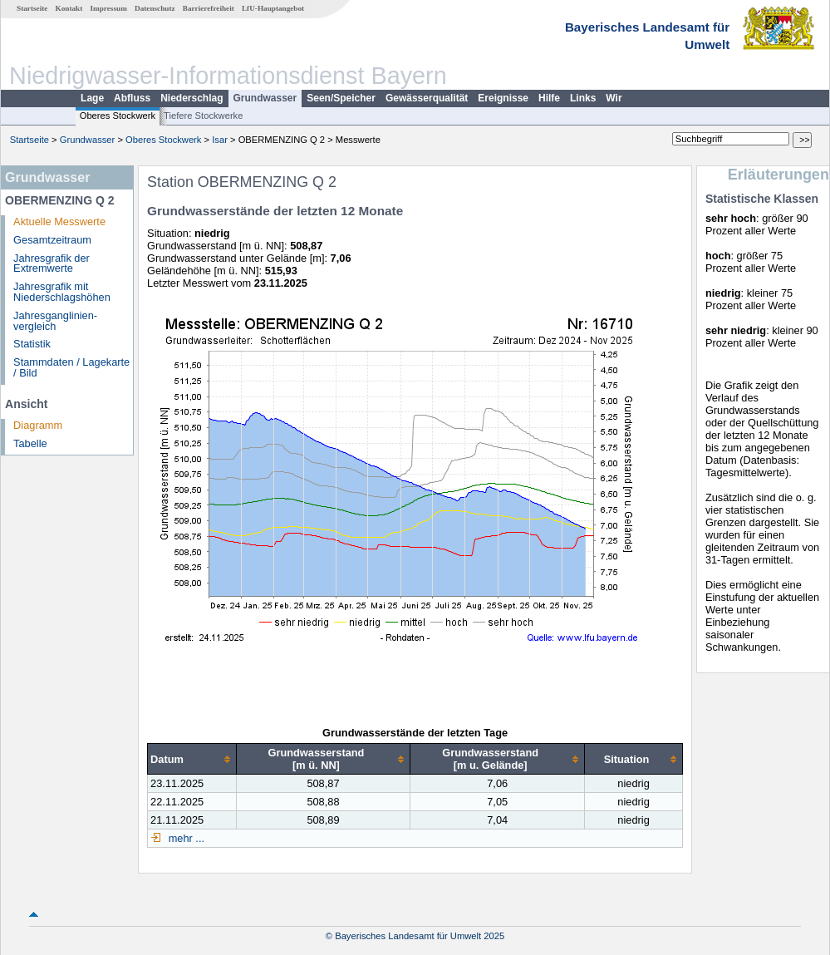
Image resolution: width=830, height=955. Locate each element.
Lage (92, 98)
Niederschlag (191, 98)
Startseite (32, 8)
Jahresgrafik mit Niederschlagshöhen (62, 291)
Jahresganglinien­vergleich (55, 320)
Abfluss (132, 98)
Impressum (109, 8)
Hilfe (549, 98)
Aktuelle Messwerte (59, 221)
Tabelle (30, 443)
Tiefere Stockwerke (203, 116)
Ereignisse (503, 98)
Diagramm (37, 425)
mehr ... (184, 838)
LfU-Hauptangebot (273, 8)
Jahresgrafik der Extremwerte (51, 263)
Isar (220, 140)
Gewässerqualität (427, 98)
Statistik (32, 343)
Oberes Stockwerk (117, 116)
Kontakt (69, 8)
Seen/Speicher (341, 98)
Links (583, 98)
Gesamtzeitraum (52, 240)
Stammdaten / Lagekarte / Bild (71, 367)
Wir (613, 98)
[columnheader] (192, 759)
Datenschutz (155, 8)
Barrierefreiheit (208, 8)
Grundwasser (265, 98)
